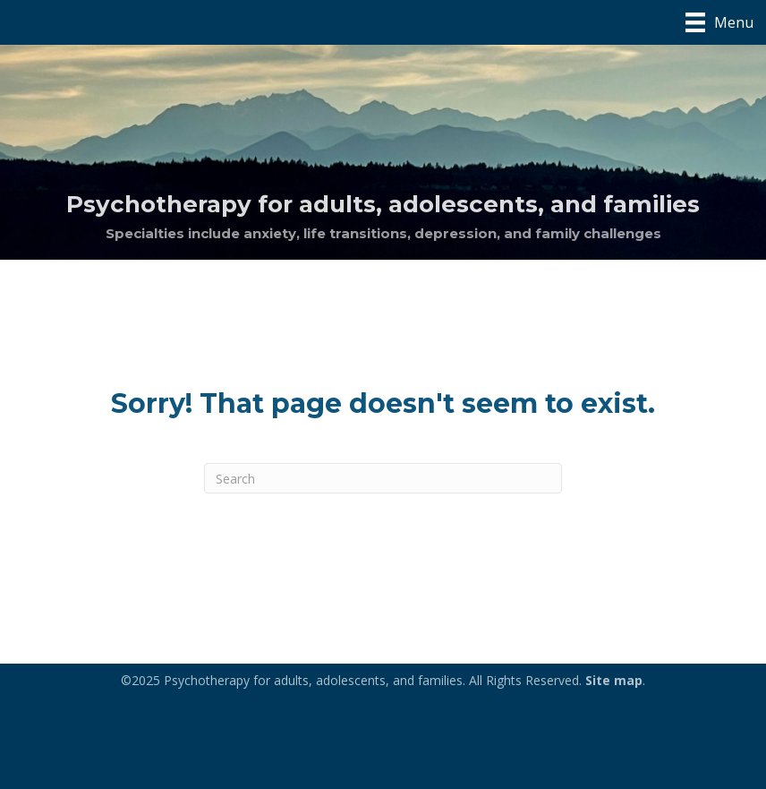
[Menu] (719, 22)
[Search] (383, 478)
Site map (614, 680)
